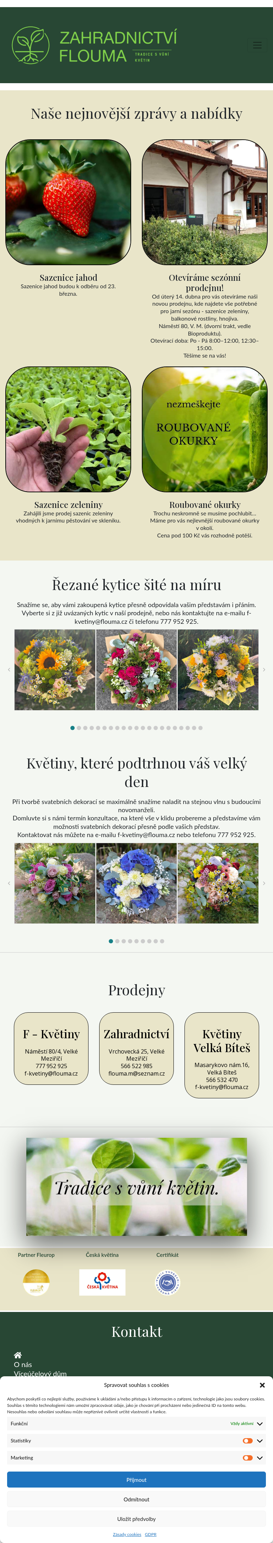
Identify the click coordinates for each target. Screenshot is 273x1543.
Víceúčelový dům (40, 1373)
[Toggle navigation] (257, 45)
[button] (262, 1385)
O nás (23, 1364)
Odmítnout (137, 1499)
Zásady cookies (127, 1534)
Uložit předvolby (136, 1519)
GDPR (151, 1534)
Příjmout (136, 1480)
